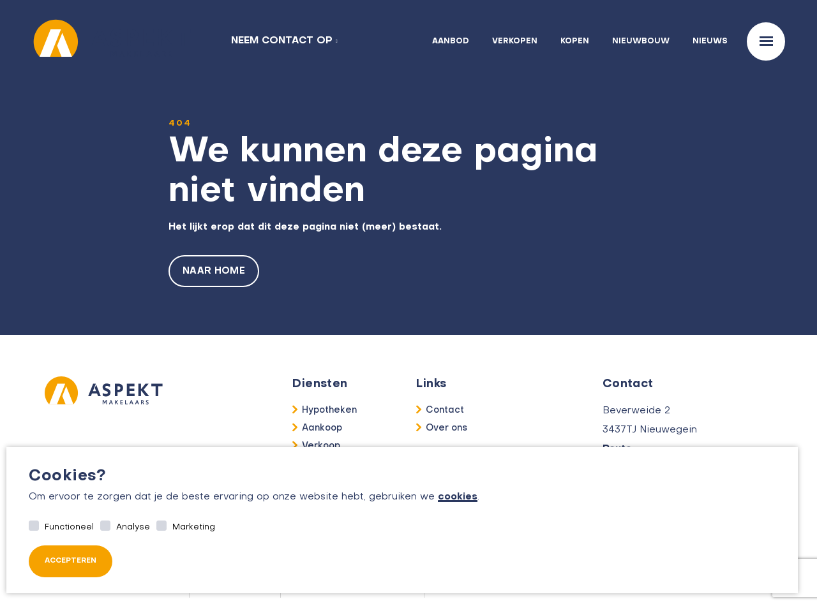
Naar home (214, 271)
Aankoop (322, 428)
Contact (445, 410)
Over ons (446, 428)
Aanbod (450, 41)
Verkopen (514, 41)
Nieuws (710, 41)
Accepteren (70, 561)
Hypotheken (329, 410)
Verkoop (321, 445)
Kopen (574, 41)
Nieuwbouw (641, 41)
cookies (457, 496)
